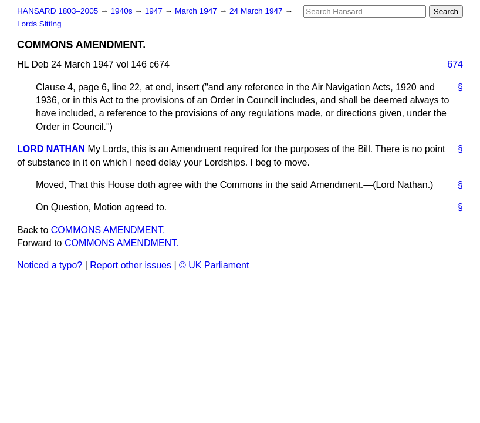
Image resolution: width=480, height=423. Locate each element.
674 (455, 64)
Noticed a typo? (49, 265)
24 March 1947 (257, 10)
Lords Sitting (39, 23)
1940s (122, 10)
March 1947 (197, 10)
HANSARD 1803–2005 (57, 10)
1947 (155, 10)
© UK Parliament (214, 265)
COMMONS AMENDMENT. (108, 230)
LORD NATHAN (51, 149)
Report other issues (130, 265)
